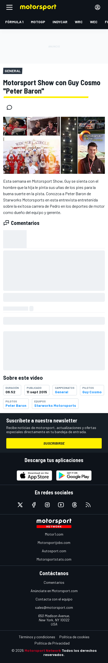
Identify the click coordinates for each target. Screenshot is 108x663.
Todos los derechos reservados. (70, 652)
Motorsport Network (43, 650)
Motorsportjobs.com (54, 542)
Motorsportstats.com (54, 559)
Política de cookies (74, 637)
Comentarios (54, 582)
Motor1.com (54, 534)
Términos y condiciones (37, 637)
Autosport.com (54, 551)
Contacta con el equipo (54, 599)
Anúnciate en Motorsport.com (54, 590)
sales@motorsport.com (54, 607)
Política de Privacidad (52, 643)
